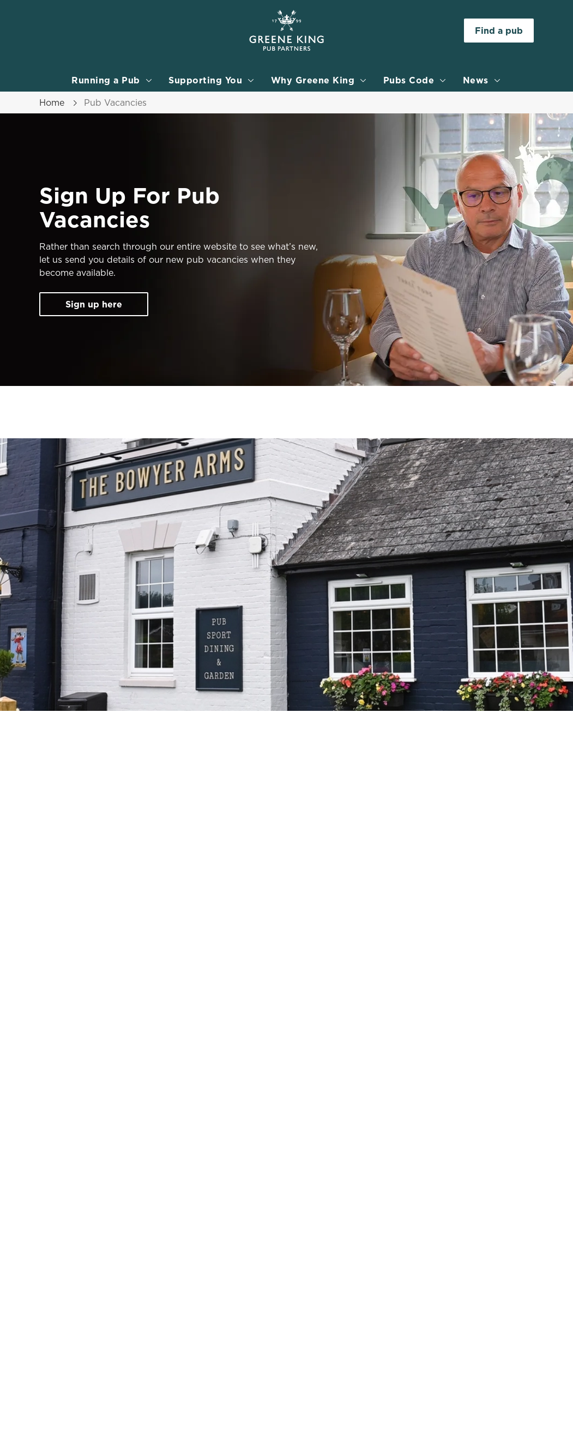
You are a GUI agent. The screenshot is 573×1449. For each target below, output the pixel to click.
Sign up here (93, 304)
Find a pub (499, 31)
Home (51, 102)
